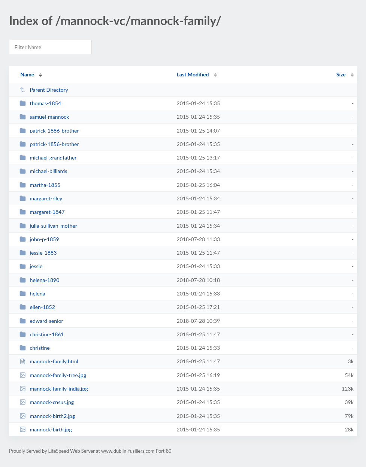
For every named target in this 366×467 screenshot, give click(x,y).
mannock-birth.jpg (45, 429)
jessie (30, 266)
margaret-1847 (41, 212)
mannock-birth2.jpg (47, 416)
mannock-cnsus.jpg (46, 402)
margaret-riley (40, 198)
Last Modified (193, 74)
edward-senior (41, 321)
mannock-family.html (48, 361)
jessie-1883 (38, 252)
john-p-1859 (39, 239)
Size (341, 74)
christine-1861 (41, 334)
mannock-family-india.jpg (53, 388)
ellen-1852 (37, 307)
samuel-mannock (44, 116)
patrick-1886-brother (49, 130)
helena (32, 293)
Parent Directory (43, 90)
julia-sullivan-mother (48, 225)
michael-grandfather (47, 157)
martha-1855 (39, 185)
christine (34, 348)
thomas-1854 (40, 103)
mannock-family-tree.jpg (52, 375)
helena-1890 (39, 280)
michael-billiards (43, 171)
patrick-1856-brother (49, 144)
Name (27, 74)
